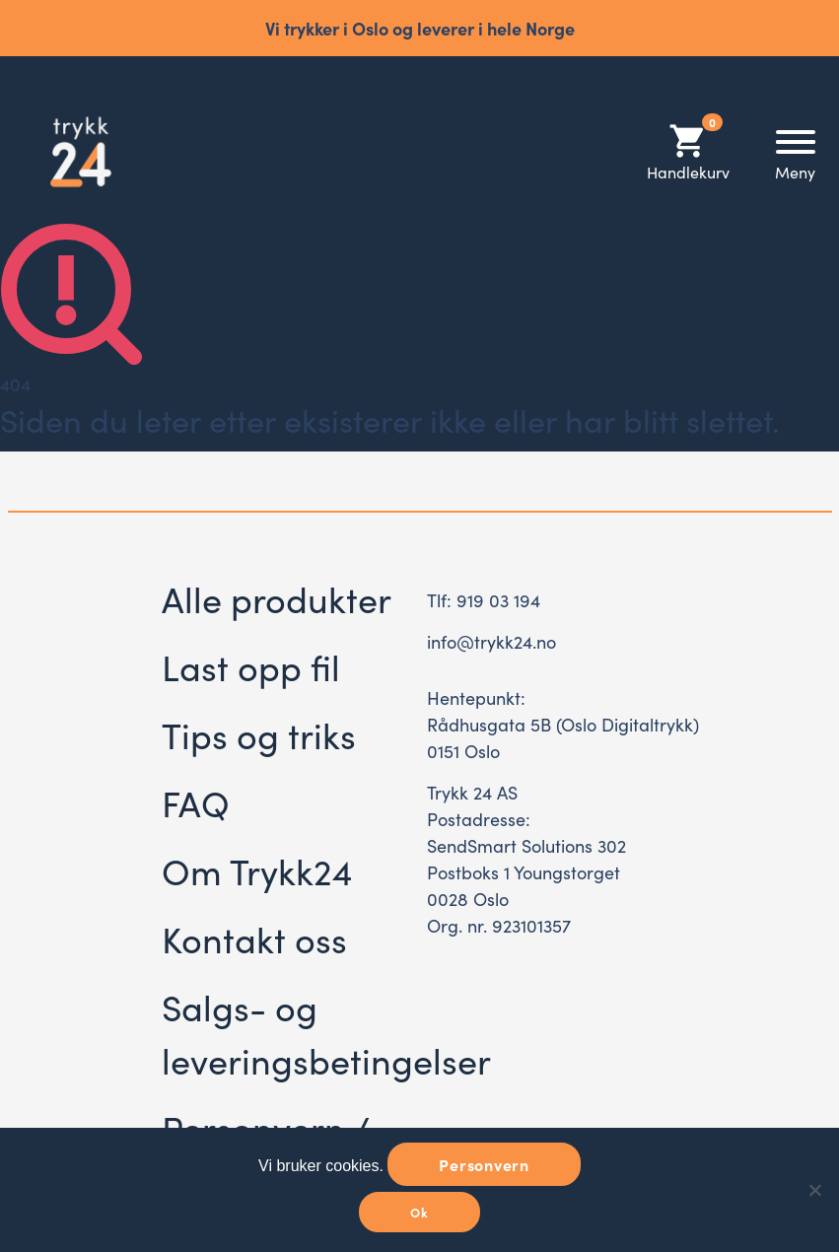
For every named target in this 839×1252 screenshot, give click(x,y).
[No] (814, 1190)
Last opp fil (251, 666)
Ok (419, 1212)
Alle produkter (276, 598)
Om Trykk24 (257, 870)
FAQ (196, 802)
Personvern (484, 1164)
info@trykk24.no (491, 641)
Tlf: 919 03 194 (483, 600)
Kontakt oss (254, 938)
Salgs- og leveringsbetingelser (326, 1032)
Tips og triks (259, 734)
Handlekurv (688, 151)
